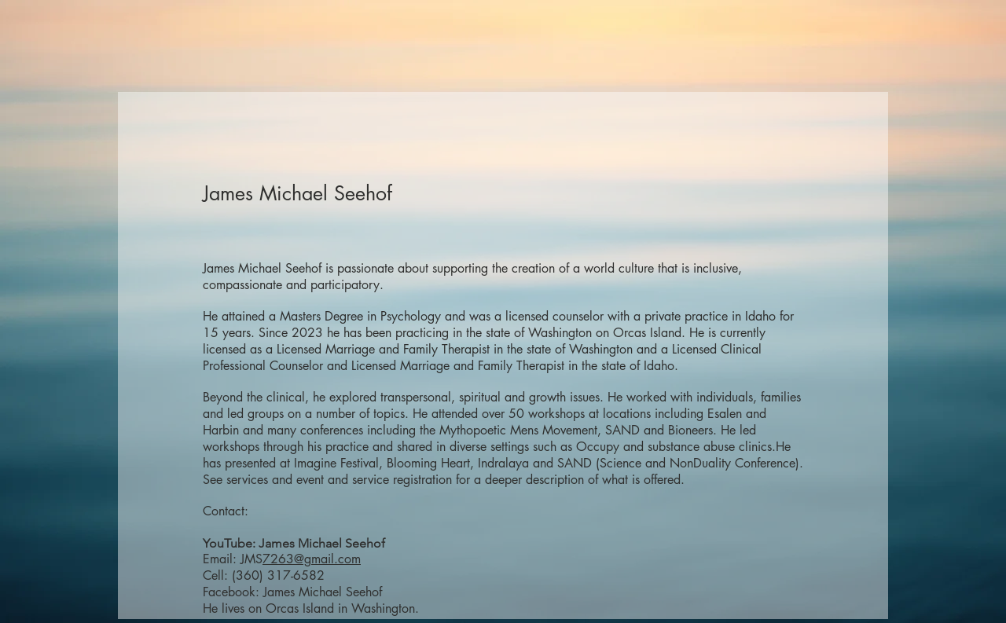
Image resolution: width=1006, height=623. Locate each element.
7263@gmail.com (312, 559)
